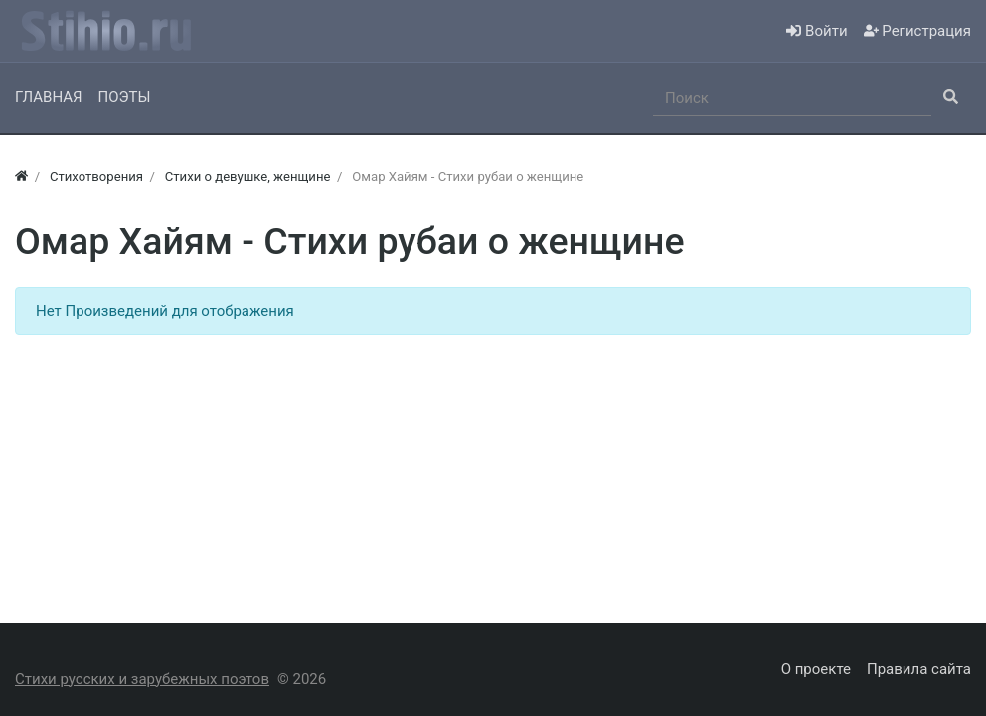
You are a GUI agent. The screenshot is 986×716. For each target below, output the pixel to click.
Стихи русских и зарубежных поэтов (142, 679)
